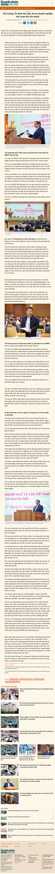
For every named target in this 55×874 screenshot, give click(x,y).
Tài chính (30, 8)
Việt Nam (12, 8)
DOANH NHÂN (17, 8)
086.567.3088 (46, 856)
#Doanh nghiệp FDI (38, 679)
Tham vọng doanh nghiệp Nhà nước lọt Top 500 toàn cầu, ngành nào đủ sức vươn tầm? (27, 758)
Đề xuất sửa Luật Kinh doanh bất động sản (19, 816)
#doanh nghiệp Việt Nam (26, 679)
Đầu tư (34, 8)
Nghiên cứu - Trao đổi (6, 8)
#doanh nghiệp (14, 679)
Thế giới (21, 8)
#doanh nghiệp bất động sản (12, 681)
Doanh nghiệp (26, 8)
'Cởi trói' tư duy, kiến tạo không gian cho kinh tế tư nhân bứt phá (9, 758)
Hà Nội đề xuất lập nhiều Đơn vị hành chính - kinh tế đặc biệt (23, 810)
